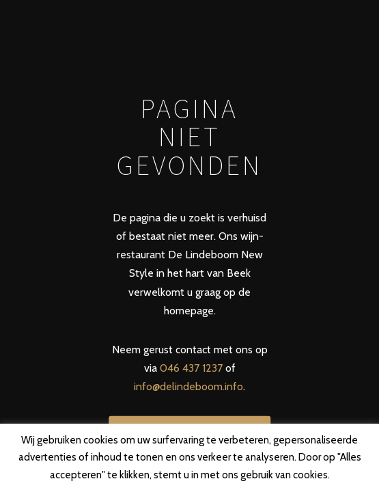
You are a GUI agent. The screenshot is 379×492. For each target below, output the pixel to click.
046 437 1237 (191, 367)
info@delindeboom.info (188, 386)
